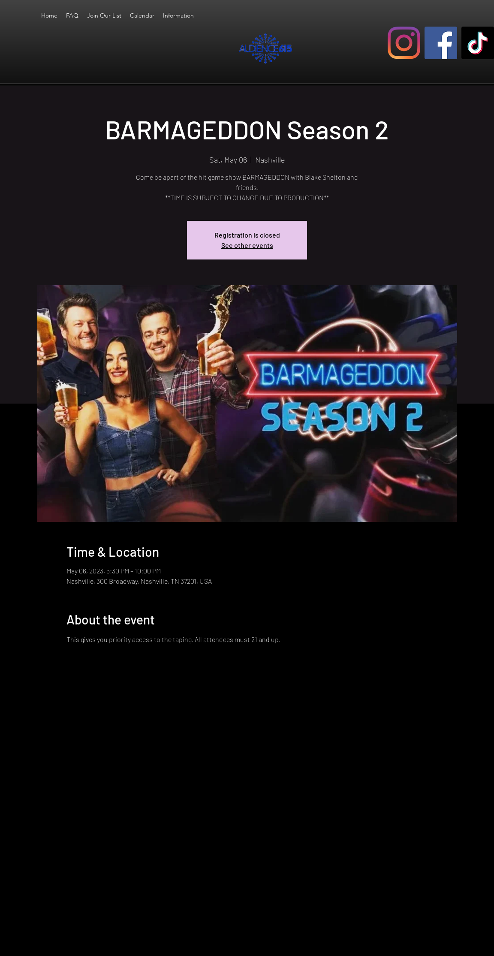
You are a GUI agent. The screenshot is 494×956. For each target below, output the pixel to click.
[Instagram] (404, 43)
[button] (178, 15)
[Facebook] (441, 43)
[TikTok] (477, 43)
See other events (247, 245)
